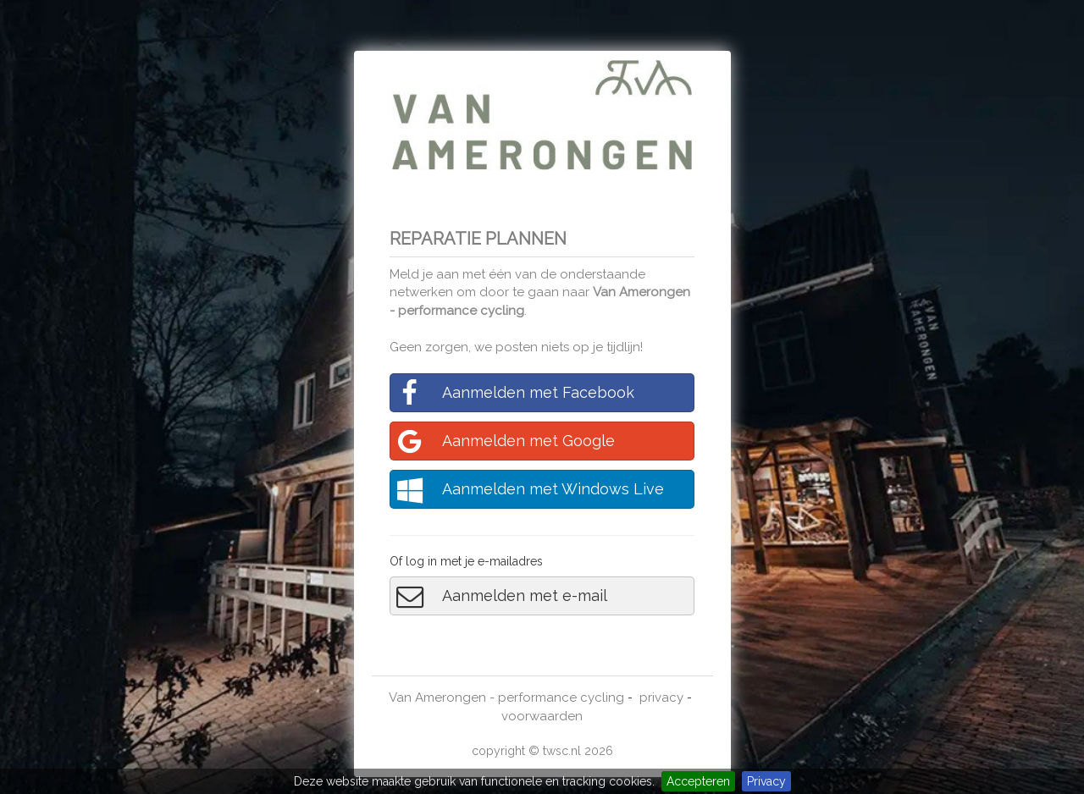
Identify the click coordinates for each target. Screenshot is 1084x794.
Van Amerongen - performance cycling (506, 697)
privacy (661, 697)
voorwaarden (542, 716)
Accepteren (698, 781)
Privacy (766, 781)
